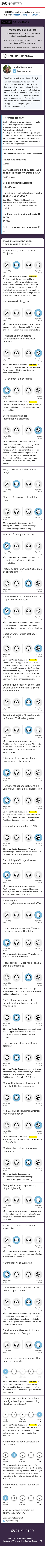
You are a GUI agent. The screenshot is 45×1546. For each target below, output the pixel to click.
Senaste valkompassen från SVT (26, 14)
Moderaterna (24, 71)
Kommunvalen (23, 48)
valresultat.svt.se (26, 36)
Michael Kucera (27, 1539)
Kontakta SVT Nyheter (11, 1541)
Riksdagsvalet (9, 48)
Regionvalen (36, 48)
